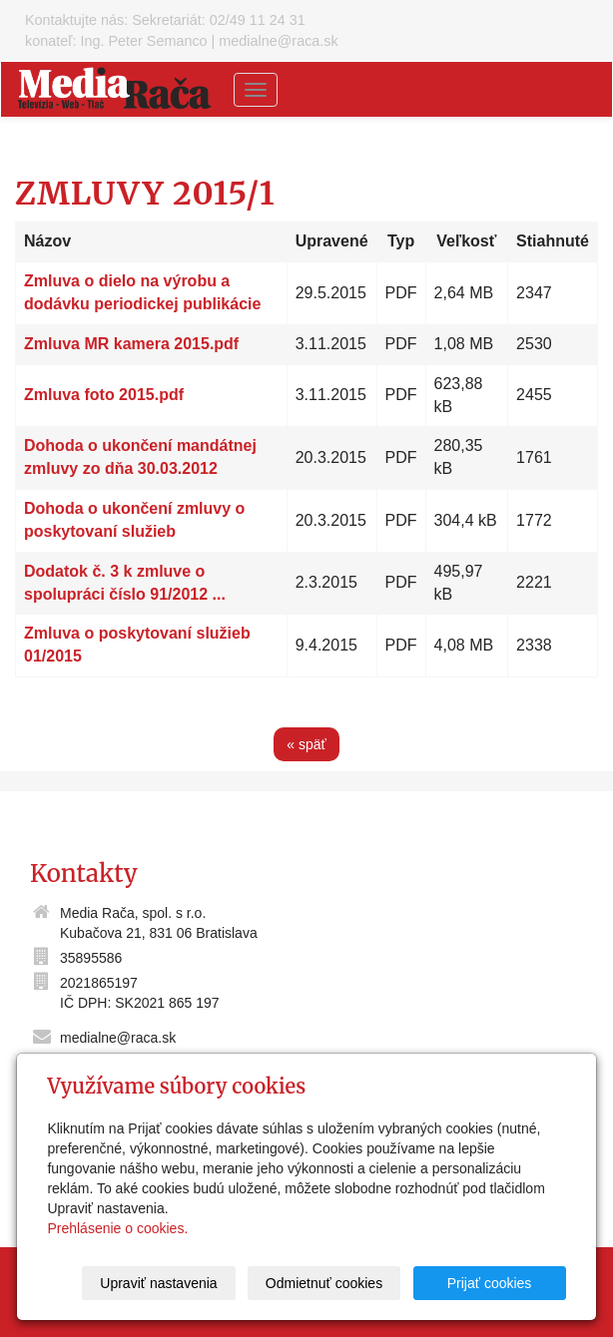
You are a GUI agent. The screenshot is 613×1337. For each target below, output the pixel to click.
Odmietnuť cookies (324, 1283)
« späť (306, 744)
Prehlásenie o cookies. (117, 1228)
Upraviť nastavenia (159, 1283)
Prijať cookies (489, 1283)
